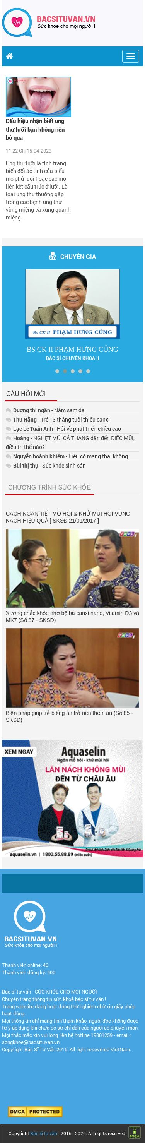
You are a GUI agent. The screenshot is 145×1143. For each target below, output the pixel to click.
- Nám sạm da (45, 410)
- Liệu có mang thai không (67, 456)
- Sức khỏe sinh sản (46, 465)
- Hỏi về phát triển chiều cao (63, 428)
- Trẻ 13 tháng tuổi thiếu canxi (58, 419)
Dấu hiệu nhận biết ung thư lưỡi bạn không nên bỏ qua (35, 129)
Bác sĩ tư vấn (43, 1133)
